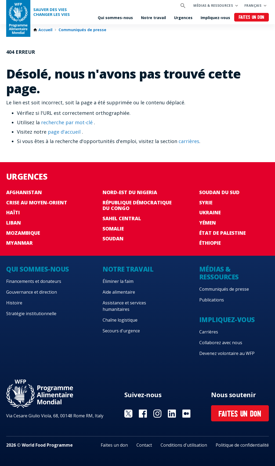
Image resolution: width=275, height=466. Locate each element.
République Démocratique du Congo (137, 205)
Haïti (13, 212)
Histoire (14, 303)
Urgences (183, 17)
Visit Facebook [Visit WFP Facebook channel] (143, 414)
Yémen (207, 222)
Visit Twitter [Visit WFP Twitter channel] (128, 414)
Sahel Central (122, 218)
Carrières (208, 332)
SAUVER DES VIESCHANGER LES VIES (51, 12)
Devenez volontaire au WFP (227, 353)
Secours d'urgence (121, 331)
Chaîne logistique (120, 320)
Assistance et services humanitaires (124, 306)
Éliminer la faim (118, 281)
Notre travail (153, 17)
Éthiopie (210, 243)
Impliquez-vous (215, 17)
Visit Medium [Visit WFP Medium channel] (186, 414)
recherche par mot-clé (67, 122)
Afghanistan (24, 192)
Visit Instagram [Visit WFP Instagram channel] (157, 414)
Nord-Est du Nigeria (130, 192)
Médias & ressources (213, 5)
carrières (189, 141)
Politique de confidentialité (242, 445)
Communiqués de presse (82, 29)
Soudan (113, 238)
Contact (144, 445)
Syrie (205, 202)
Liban (13, 222)
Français (252, 5)
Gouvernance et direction (31, 292)
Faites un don (251, 17)
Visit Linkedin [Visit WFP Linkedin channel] (172, 414)
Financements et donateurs (33, 281)
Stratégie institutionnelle (31, 313)
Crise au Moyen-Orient (36, 202)
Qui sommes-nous (115, 17)
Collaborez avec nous (220, 343)
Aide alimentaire (119, 292)
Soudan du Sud (219, 192)
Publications (211, 300)
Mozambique (23, 233)
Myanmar (19, 243)
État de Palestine (222, 233)
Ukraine (210, 212)
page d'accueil (65, 132)
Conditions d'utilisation (184, 445)
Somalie (113, 228)
